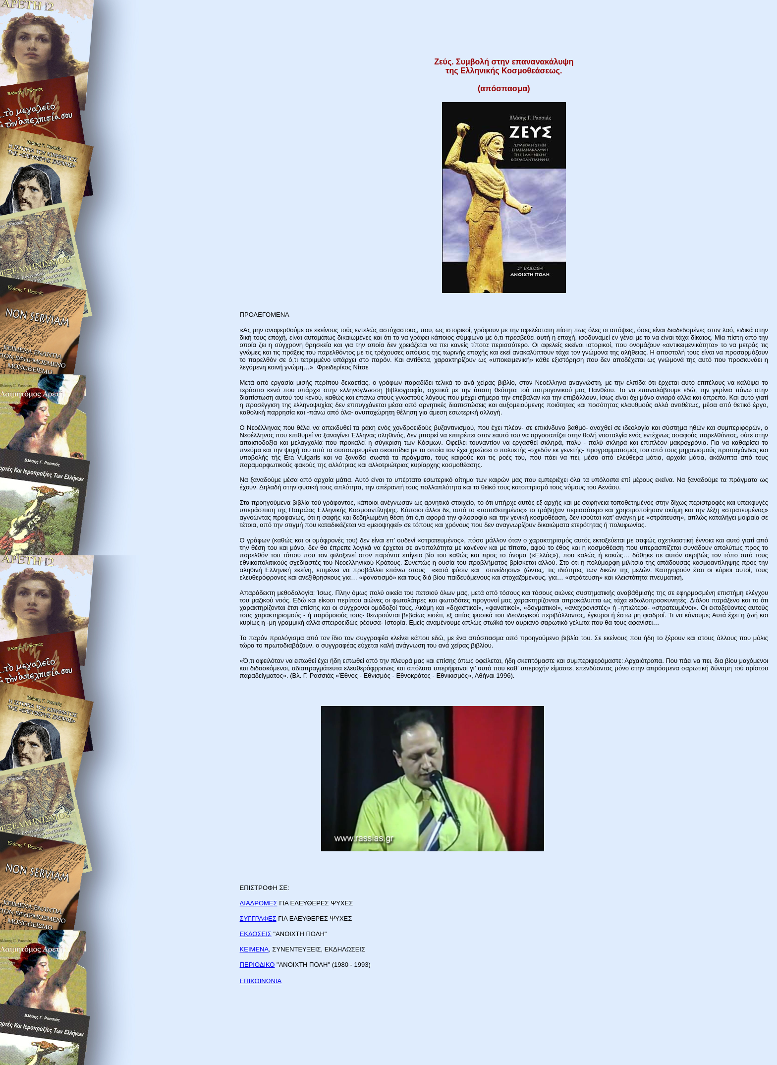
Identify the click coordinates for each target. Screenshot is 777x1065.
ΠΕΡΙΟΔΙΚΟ (257, 964)
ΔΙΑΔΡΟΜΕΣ (259, 903)
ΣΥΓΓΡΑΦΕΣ (258, 918)
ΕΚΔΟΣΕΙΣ (256, 934)
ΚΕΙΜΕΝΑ (254, 949)
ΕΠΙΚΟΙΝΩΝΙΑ (260, 981)
